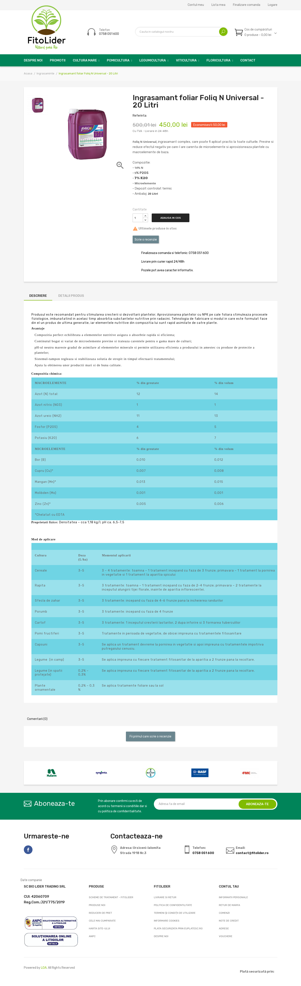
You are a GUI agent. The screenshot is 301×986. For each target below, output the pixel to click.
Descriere (38, 296)
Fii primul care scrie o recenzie (150, 736)
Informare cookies (166, 920)
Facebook (28, 849)
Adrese (224, 928)
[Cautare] (181, 32)
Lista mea (218, 5)
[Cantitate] (138, 218)
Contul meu (196, 5)
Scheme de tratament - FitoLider (111, 897)
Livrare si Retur (165, 897)
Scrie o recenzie (146, 239)
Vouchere (225, 936)
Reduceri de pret (100, 912)
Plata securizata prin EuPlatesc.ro (178, 928)
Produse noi (97, 905)
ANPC (92, 936)
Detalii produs (71, 296)
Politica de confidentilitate (173, 905)
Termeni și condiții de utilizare (174, 912)
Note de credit (229, 920)
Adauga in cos (172, 217)
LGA (44, 968)
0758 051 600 (109, 34)
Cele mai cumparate (102, 920)
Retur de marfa (229, 905)
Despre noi (161, 936)
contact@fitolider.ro (252, 853)
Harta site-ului (99, 928)
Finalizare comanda (246, 5)
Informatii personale (233, 897)
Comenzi (224, 912)
